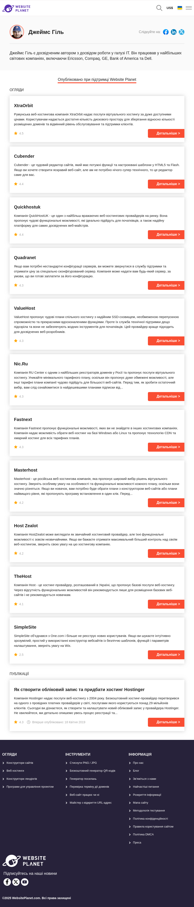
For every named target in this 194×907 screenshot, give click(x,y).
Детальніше (167, 133)
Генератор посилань (83, 778)
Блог (136, 770)
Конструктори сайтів (20, 762)
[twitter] (16, 882)
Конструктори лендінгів (22, 778)
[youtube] (24, 882)
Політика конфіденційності (150, 818)
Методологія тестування (149, 810)
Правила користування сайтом (153, 826)
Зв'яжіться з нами (144, 778)
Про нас (138, 762)
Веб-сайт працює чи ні (84, 794)
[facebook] (7, 882)
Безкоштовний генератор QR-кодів (92, 770)
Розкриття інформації (147, 794)
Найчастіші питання (146, 786)
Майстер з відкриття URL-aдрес (91, 802)
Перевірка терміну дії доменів (89, 786)
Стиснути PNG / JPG (83, 762)
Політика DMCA (143, 834)
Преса (137, 842)
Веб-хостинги (15, 770)
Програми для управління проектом (30, 786)
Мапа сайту (140, 802)
